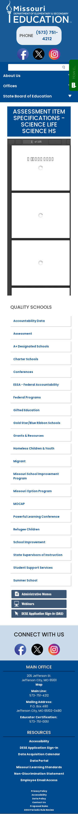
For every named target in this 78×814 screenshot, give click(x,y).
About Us (39, 76)
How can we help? (73, 71)
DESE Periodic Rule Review (39, 809)
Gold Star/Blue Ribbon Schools (36, 423)
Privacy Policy (39, 791)
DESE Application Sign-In (39, 748)
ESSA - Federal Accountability (36, 385)
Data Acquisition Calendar (39, 754)
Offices (39, 86)
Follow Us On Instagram (56, 54)
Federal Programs (27, 397)
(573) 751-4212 (47, 35)
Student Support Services (33, 568)
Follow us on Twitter (40, 54)
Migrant (19, 461)
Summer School (25, 580)
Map (39, 684)
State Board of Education (39, 96)
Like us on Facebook (25, 54)
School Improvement (29, 542)
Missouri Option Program (32, 491)
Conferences (23, 372)
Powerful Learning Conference (36, 517)
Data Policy (39, 798)
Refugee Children (26, 529)
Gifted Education (26, 410)
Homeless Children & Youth (33, 448)
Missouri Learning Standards (39, 767)
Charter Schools (25, 359)
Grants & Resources (28, 436)
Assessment (22, 333)
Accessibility (39, 741)
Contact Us (39, 802)
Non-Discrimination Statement (39, 774)
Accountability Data (29, 321)
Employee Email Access (39, 780)
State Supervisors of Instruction (37, 555)
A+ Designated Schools (31, 346)
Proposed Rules (39, 806)
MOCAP (19, 504)
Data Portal (39, 761)
